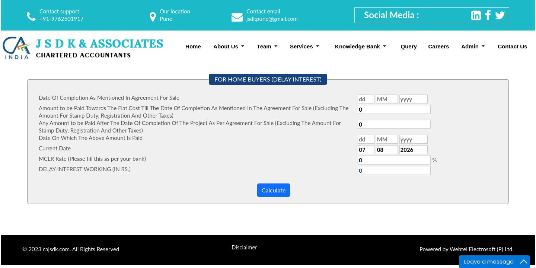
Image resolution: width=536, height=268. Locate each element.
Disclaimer (244, 247)
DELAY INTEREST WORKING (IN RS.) (85, 169)
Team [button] (265, 46)
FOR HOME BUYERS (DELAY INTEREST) (267, 79)
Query (409, 46)
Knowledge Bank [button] (358, 46)
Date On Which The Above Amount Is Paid (91, 137)
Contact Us (512, 46)
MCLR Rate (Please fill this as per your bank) (92, 158)
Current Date (55, 148)
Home (193, 46)
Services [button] (302, 46)
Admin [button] (470, 46)
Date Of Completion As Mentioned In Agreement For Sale (109, 97)
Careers (438, 46)
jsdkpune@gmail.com (272, 18)
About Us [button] (226, 46)
